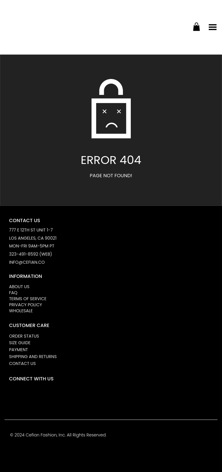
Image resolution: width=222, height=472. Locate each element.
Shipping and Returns (33, 357)
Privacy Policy (25, 305)
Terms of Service (28, 299)
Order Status (24, 336)
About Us (19, 287)
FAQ (13, 293)
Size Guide (20, 343)
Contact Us (22, 363)
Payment (18, 350)
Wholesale (21, 311)
